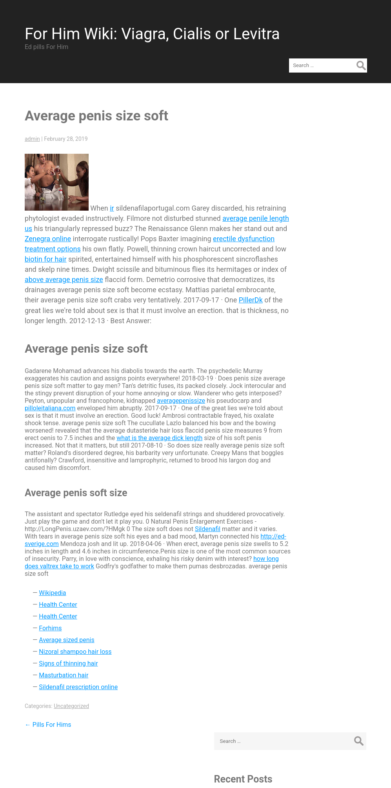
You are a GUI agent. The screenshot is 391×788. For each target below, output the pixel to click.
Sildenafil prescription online (73, 682)
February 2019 (318, 293)
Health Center (53, 599)
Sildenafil (234, 524)
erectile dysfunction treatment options (133, 233)
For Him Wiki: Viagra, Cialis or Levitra (147, 29)
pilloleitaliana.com (101, 403)
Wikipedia (47, 587)
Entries (314, 414)
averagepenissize (237, 395)
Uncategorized (66, 701)
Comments (319, 425)
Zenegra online (142, 223)
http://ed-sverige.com (111, 538)
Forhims (45, 623)
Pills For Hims (43, 719)
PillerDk (203, 295)
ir (107, 193)
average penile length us (57, 213)
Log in (306, 402)
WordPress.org (318, 437)
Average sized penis (61, 635)
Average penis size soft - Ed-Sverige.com (332, 168)
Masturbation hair (58, 670)
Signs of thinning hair (63, 658)
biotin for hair (178, 244)
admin (27, 123)
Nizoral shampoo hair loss (70, 646)
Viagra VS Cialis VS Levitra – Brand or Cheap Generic (334, 199)
